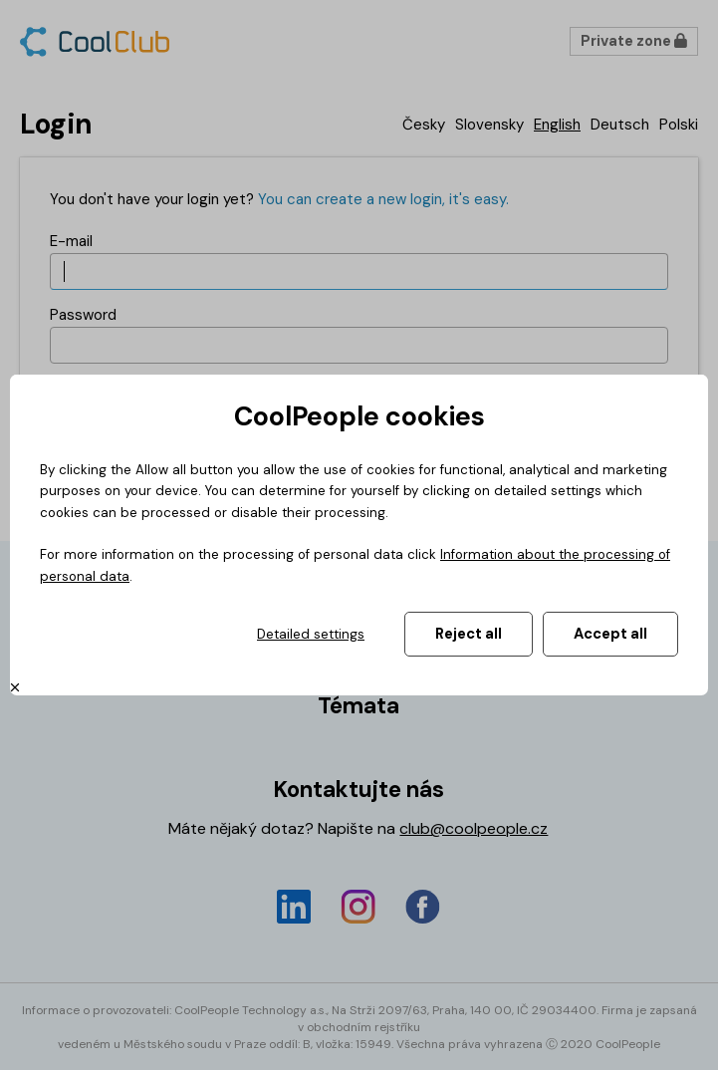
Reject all (468, 634)
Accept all (610, 634)
